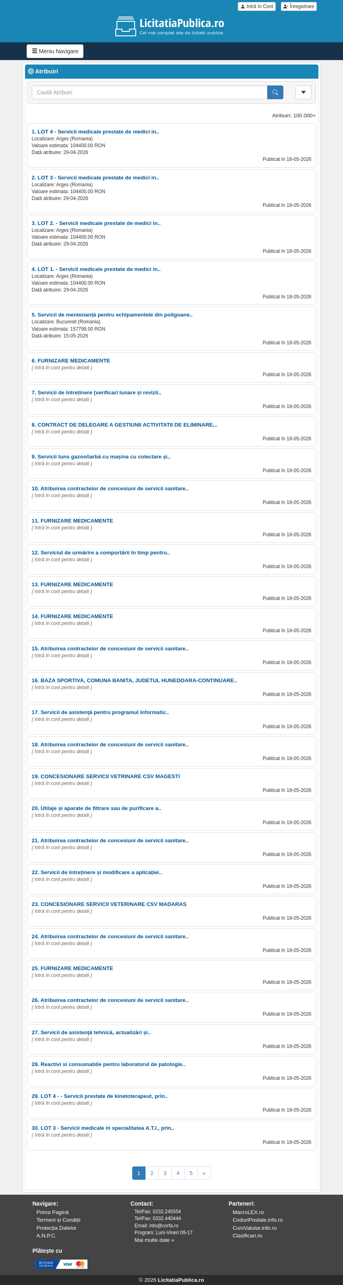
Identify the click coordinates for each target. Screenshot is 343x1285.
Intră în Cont (256, 6)
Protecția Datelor (57, 1228)
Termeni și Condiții (59, 1220)
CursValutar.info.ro (254, 1228)
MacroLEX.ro (248, 1212)
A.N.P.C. (47, 1236)
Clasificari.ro (247, 1236)
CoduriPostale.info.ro (258, 1220)
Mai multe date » (155, 1240)
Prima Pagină (53, 1212)
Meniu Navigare (55, 51)
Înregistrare (298, 6)
